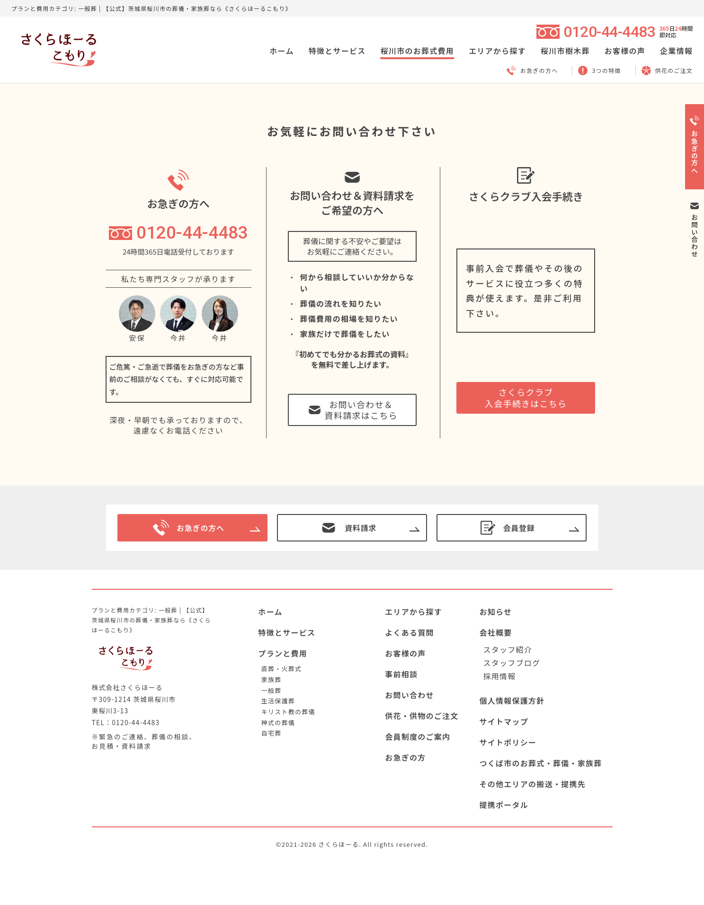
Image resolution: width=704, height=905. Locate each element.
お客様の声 (625, 50)
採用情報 (499, 676)
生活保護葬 (278, 700)
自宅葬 (271, 732)
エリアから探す (413, 611)
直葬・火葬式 (281, 668)
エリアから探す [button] (497, 50)
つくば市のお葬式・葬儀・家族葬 (540, 763)
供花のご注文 (667, 70)
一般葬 (271, 690)
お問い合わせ (409, 695)
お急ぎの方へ (532, 70)
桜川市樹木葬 (565, 50)
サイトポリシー (507, 742)
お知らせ (495, 611)
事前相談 (401, 674)
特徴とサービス (286, 632)
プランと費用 (282, 653)
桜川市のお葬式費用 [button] (417, 50)
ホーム (281, 50)
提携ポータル (503, 804)
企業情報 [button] (676, 50)
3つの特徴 (599, 70)
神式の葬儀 (278, 722)
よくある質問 (409, 632)
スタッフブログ (511, 662)
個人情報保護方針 (511, 700)
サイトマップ (503, 721)
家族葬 (271, 679)
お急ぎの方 (405, 757)
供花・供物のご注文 (422, 715)
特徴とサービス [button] (337, 50)
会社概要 (495, 632)
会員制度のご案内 (417, 736)
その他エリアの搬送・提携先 (532, 784)
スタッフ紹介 (507, 649)
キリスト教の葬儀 (288, 711)
